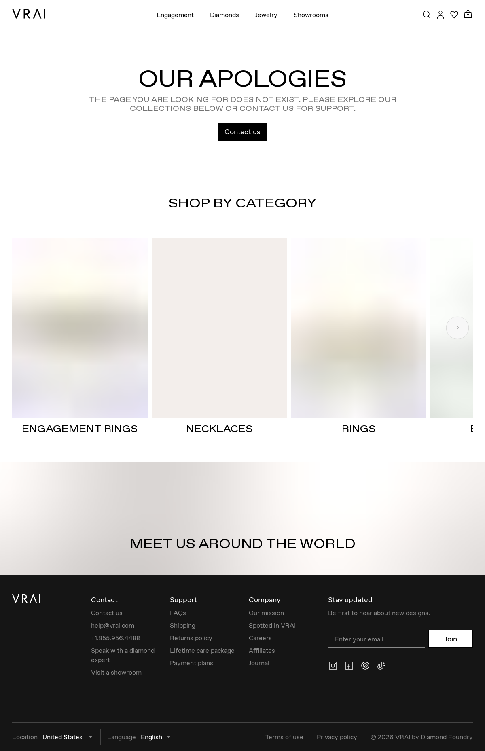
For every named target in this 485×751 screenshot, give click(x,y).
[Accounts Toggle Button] (440, 14)
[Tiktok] (381, 666)
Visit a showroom (116, 672)
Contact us (242, 132)
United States (68, 736)
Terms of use (284, 736)
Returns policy (191, 637)
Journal (259, 662)
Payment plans (191, 662)
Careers (260, 637)
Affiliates (262, 650)
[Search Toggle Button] (427, 14)
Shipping (182, 625)
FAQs (178, 612)
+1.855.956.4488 (115, 637)
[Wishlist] (454, 14)
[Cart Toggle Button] (468, 14)
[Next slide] (457, 327)
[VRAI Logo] (28, 14)
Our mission (266, 612)
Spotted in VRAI (272, 625)
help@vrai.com (112, 625)
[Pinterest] (365, 666)
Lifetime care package (202, 650)
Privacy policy (337, 736)
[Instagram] (333, 666)
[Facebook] (349, 666)
